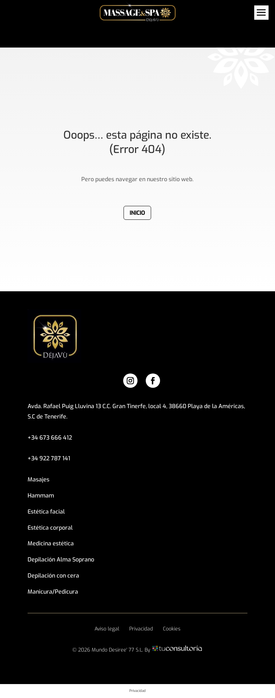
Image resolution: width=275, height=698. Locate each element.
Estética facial (46, 511)
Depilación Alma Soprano (61, 559)
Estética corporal (50, 527)
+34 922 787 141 (49, 458)
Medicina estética (51, 543)
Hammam (41, 495)
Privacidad (141, 628)
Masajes (38, 479)
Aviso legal (107, 628)
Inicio (137, 213)
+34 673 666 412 (50, 437)
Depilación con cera (53, 575)
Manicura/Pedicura (53, 591)
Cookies (171, 628)
